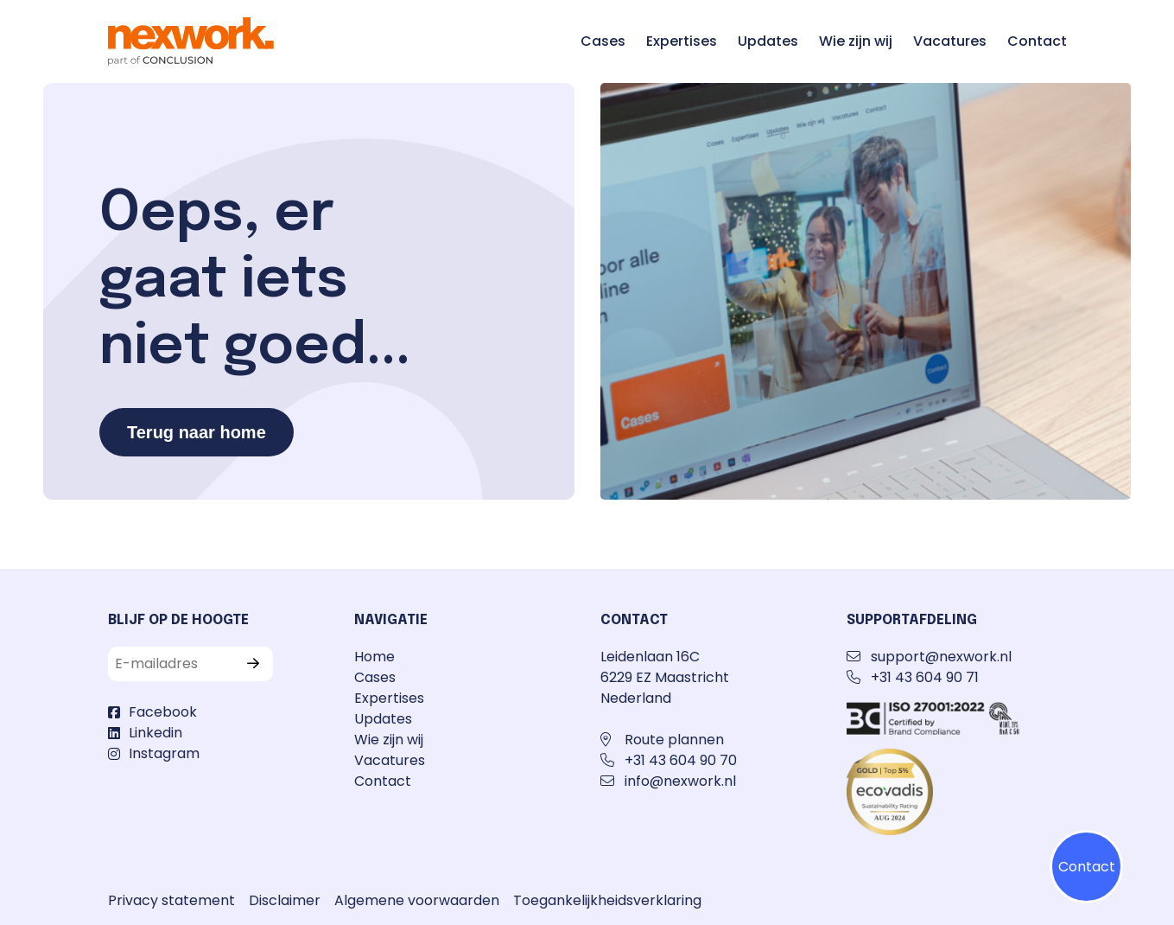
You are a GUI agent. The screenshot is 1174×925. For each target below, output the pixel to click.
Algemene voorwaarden (416, 900)
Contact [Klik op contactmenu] (1086, 867)
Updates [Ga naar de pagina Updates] (768, 41)
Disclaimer (284, 900)
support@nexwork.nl (941, 657)
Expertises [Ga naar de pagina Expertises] (681, 41)
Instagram (164, 753)
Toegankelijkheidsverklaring (607, 900)
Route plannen (674, 740)
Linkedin (155, 733)
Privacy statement (171, 900)
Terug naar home (196, 432)
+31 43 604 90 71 (925, 677)
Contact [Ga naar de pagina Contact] (1037, 41)
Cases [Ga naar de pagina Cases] (603, 41)
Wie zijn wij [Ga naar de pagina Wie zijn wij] (855, 41)
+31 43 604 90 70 (681, 760)
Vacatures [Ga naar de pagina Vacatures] (950, 41)
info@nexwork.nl (680, 781)
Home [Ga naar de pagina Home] (374, 657)
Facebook (163, 712)
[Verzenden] (257, 664)
